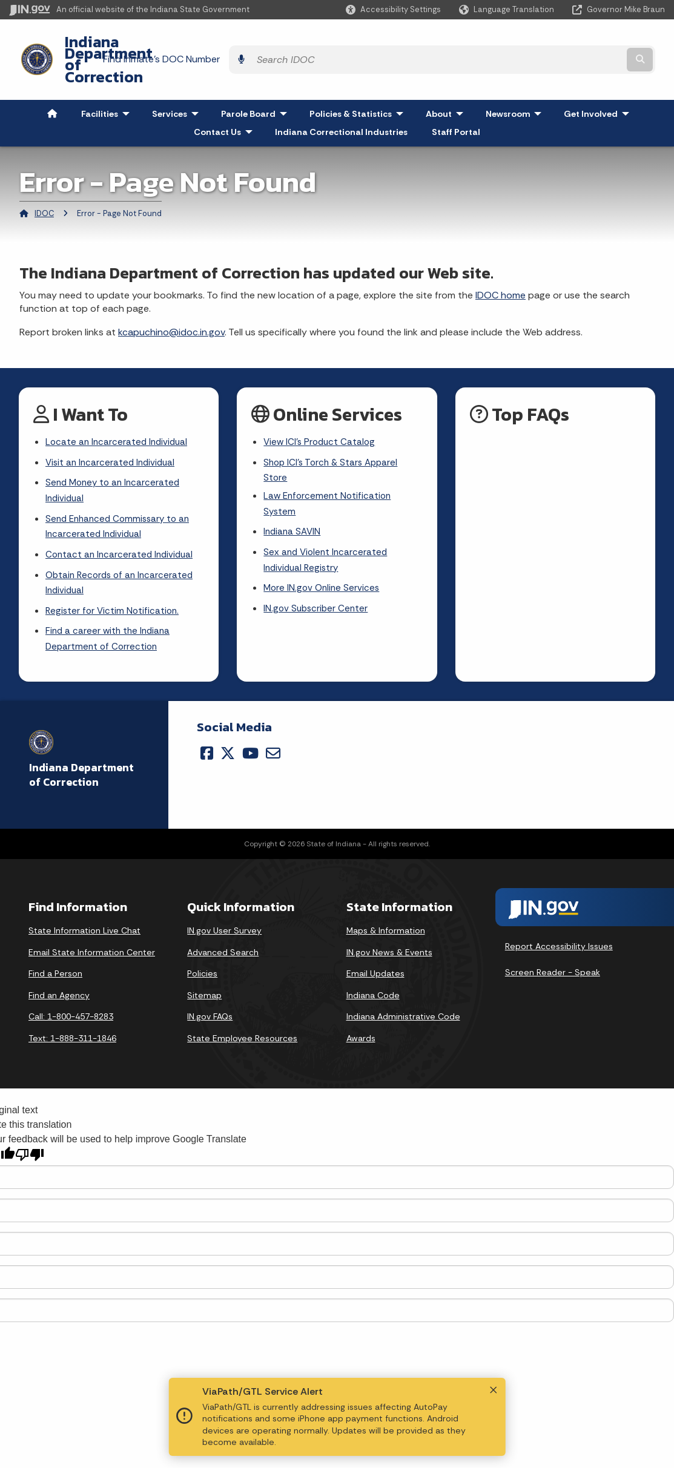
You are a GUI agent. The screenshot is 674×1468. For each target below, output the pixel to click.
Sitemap (204, 974)
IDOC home (500, 262)
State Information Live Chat (84, 909)
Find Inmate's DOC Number (447, 42)
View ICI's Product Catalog (321, 410)
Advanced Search (223, 931)
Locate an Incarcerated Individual (118, 410)
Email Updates (375, 952)
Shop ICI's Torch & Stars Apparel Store (333, 440)
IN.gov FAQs (210, 995)
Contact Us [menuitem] (226, 99)
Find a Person (55, 952)
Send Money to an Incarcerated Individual (115, 461)
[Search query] (585, 43)
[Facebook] (206, 732)
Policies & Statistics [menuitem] (359, 81)
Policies (202, 952)
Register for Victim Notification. (114, 587)
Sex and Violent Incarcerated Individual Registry (327, 534)
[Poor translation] (29, 1133)
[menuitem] (52, 81)
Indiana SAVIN (293, 504)
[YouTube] (250, 732)
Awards (360, 1017)
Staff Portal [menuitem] (456, 99)
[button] (393, 9)
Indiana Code (373, 974)
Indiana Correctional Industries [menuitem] (341, 99)
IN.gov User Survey (224, 909)
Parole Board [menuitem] (256, 81)
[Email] (273, 732)
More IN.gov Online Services (323, 564)
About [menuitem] (447, 81)
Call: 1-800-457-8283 (70, 995)
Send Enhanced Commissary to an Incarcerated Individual (121, 498)
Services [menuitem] (178, 81)
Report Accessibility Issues (559, 925)
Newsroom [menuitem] (516, 81)
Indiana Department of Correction (175, 42)
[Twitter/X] (227, 732)
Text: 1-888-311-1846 (72, 1017)
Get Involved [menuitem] (599, 81)
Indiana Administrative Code (403, 995)
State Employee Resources (242, 1017)
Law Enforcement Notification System (329, 475)
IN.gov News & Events (389, 931)
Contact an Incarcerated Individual (121, 528)
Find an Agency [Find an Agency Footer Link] (59, 974)
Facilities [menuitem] (108, 81)
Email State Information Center (91, 931)
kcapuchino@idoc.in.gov (171, 299)
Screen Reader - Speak (552, 951)
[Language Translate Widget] (507, 9)
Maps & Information (385, 909)
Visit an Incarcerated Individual (112, 432)
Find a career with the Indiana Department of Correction (109, 616)
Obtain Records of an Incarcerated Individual (122, 558)
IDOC (44, 181)
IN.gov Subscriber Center (317, 585)
